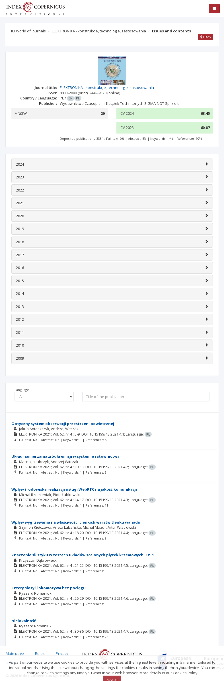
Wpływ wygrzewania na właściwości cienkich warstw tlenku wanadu (75, 522)
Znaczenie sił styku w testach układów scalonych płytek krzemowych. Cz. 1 (82, 554)
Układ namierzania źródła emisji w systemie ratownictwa (65, 456)
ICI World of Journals (28, 31)
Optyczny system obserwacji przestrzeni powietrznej (62, 423)
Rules (40, 653)
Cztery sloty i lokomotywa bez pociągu (48, 587)
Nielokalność (23, 620)
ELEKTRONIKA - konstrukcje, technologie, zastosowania (99, 31)
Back (205, 36)
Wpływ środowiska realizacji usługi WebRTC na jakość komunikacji (74, 489)
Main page (15, 653)
